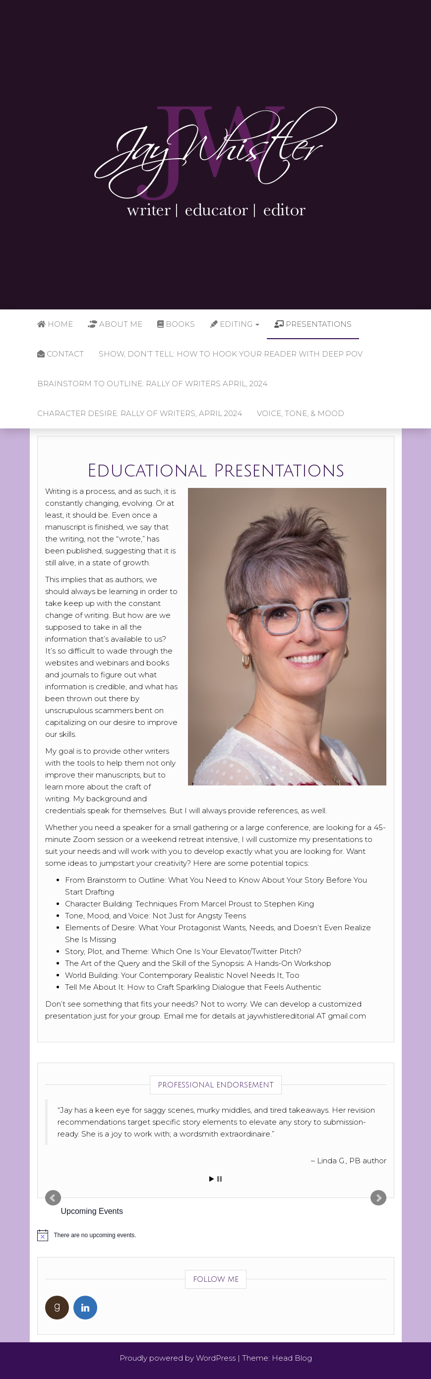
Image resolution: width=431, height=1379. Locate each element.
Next (378, 1198)
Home (55, 324)
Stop (219, 1179)
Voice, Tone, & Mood (300, 413)
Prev (53, 1198)
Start (211, 1179)
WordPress (216, 1358)
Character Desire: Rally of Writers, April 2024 (139, 413)
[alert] (215, 1235)
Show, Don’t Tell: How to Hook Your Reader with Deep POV (231, 354)
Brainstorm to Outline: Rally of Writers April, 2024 (152, 383)
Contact (60, 354)
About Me (115, 324)
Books (176, 324)
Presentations (313, 324)
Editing (234, 324)
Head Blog (292, 1358)
